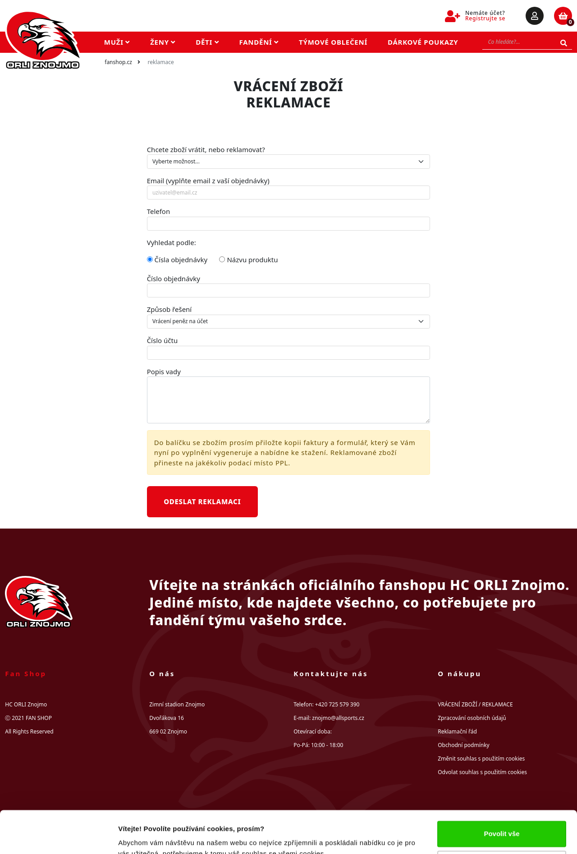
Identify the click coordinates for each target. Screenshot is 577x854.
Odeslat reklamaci (202, 501)
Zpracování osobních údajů (472, 718)
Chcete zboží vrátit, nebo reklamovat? (206, 149)
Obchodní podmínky (463, 745)
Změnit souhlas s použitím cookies (481, 758)
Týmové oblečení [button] (333, 41)
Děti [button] (207, 41)
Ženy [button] (162, 41)
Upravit (502, 821)
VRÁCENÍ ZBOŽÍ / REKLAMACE (475, 704)
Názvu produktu (248, 259)
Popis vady (164, 371)
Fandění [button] (259, 41)
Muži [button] (117, 41)
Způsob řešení (169, 309)
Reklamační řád (457, 731)
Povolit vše (501, 791)
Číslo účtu (162, 340)
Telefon (158, 211)
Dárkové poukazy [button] (423, 41)
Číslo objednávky (173, 278)
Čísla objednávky (177, 259)
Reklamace (161, 62)
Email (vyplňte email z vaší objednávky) (208, 180)
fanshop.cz (118, 62)
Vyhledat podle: (171, 242)
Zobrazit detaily (143, 836)
